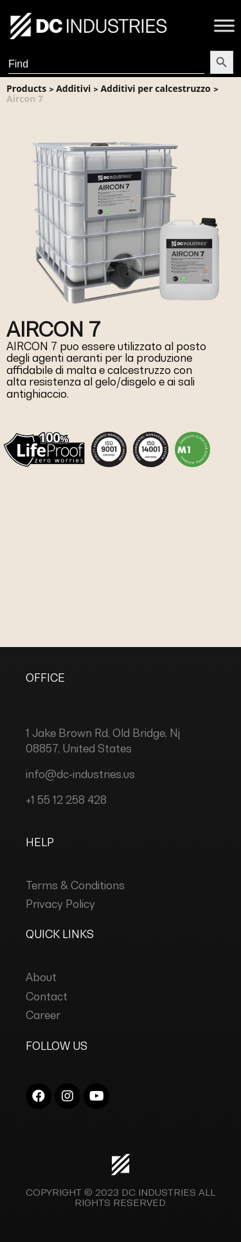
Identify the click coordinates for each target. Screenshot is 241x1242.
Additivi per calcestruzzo (155, 88)
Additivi (73, 88)
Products (26, 88)
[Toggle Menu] (224, 25)
